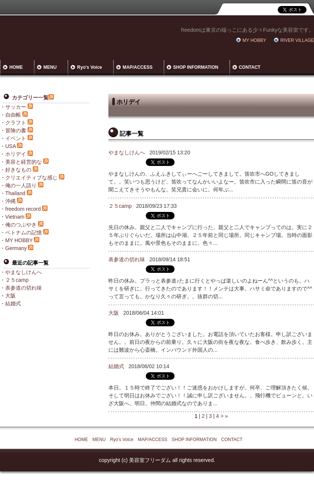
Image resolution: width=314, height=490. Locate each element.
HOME (16, 67)
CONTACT (250, 67)
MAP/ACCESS (138, 67)
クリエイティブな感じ (31, 178)
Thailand (15, 193)
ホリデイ (15, 154)
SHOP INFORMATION (195, 67)
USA (10, 146)
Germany (16, 248)
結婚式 (116, 366)
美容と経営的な (23, 162)
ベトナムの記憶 (23, 232)
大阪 (113, 313)
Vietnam (14, 217)
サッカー (15, 107)
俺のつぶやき (21, 225)
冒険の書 (15, 130)
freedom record (23, 209)
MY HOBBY (254, 40)
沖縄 (10, 201)
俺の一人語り (21, 185)
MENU (49, 67)
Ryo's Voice (89, 67)
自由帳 (13, 115)
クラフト (15, 123)
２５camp (120, 206)
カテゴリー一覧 (30, 98)
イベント (15, 138)
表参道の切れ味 (126, 259)
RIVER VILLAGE (297, 40)
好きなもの (18, 170)
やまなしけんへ (126, 152)
